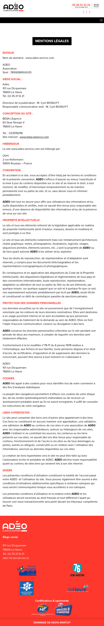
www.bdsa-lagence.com (34, 137)
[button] (101, 20)
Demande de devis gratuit (52, 622)
